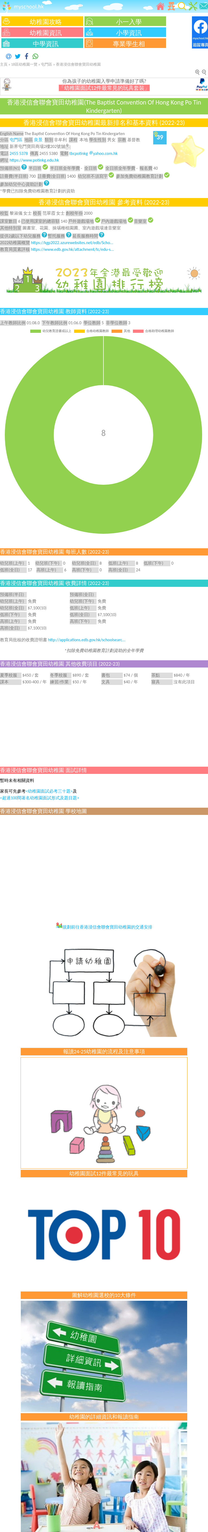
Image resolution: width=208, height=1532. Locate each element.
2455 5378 (19, 153)
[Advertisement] (104, 725)
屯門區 (46, 64)
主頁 (3, 64)
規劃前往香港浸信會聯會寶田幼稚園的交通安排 (104, 927)
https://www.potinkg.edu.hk (34, 160)
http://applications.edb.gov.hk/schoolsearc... (87, 639)
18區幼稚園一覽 (24, 64)
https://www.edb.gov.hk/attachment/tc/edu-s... (72, 249)
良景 (38, 139)
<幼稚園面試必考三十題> (49, 791)
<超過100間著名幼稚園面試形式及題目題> (39, 797)
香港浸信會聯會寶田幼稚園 (78, 64)
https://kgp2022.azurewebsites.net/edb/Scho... (72, 242)
